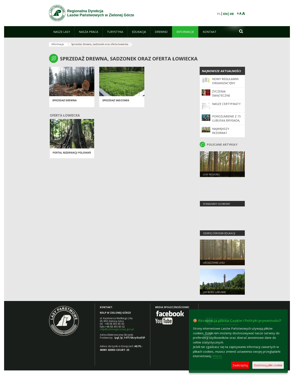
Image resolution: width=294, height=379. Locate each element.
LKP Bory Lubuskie (214, 292)
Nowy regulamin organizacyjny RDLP (225, 83)
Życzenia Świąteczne (221, 93)
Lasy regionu (211, 174)
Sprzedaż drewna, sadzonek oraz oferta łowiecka (99, 44)
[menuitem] (61, 32)
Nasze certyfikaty (226, 104)
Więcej (217, 356)
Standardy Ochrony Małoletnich (216, 205)
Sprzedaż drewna (64, 100)
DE (232, 14)
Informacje (57, 44)
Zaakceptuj (240, 365)
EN (225, 14)
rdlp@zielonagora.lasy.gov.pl (117, 329)
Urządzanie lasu (214, 262)
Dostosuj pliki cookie (268, 365)
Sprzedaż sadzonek (115, 100)
